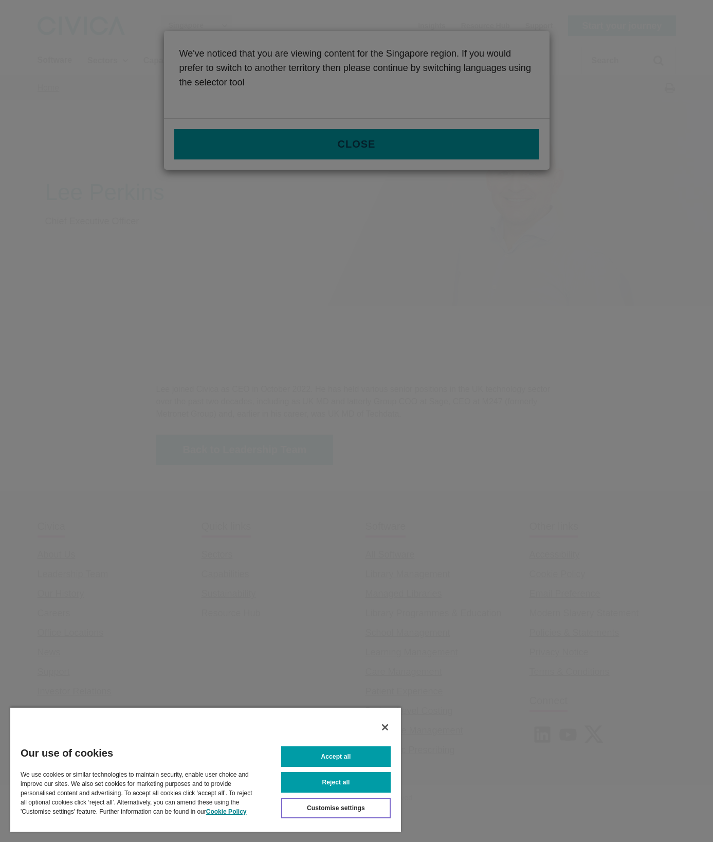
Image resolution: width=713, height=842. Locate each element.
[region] (205, 769)
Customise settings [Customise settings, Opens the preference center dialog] (336, 808)
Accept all (336, 756)
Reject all (336, 782)
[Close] (385, 727)
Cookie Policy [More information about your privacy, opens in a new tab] (226, 811)
